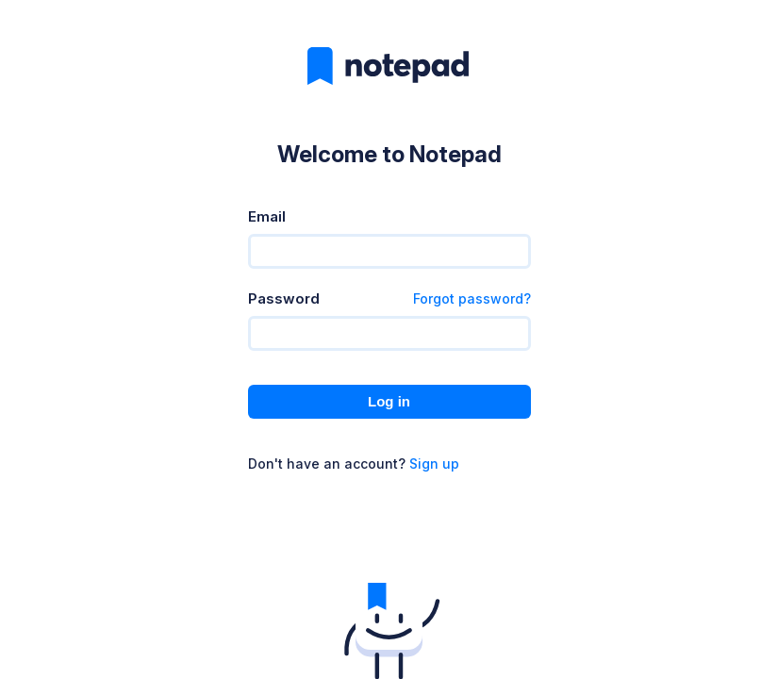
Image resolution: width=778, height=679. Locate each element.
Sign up (434, 463)
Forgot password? (472, 298)
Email (267, 216)
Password (284, 298)
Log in (389, 401)
